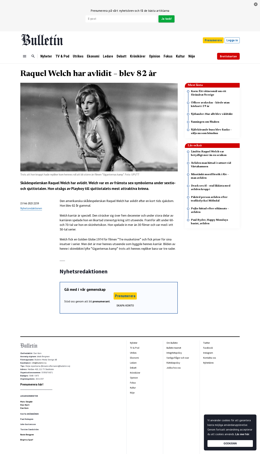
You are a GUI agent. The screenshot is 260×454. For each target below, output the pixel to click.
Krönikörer (137, 56)
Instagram (208, 352)
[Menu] (24, 56)
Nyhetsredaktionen (31, 208)
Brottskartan (228, 56)
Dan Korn (24, 408)
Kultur (180, 56)
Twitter (206, 342)
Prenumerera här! (31, 384)
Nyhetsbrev (208, 362)
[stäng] (255, 4)
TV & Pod (62, 56)
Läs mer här (242, 434)
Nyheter (46, 56)
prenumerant (101, 301)
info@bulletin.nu (39, 363)
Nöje (191, 56)
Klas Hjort (25, 405)
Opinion (154, 56)
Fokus (168, 56)
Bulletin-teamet (174, 347)
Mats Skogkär (26, 401)
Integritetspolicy (174, 352)
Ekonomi (93, 56)
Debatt (121, 56)
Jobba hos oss (174, 367)
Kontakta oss (209, 357)
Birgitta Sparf (26, 440)
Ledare (108, 56)
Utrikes (78, 56)
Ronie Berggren (27, 434)
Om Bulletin (172, 342)
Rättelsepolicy (173, 362)
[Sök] (33, 56)
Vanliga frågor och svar (178, 357)
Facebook (208, 347)
